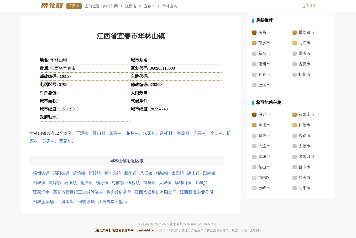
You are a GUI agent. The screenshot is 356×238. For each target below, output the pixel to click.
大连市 (264, 146)
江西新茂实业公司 (196, 192)
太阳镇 (177, 173)
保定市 (264, 114)
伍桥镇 (133, 182)
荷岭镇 (94, 173)
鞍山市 (264, 167)
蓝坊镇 (79, 173)
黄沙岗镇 (112, 173)
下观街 (82, 133)
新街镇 (130, 173)
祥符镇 (149, 182)
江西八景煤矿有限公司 (156, 192)
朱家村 (149, 133)
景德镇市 (306, 32)
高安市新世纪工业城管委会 (78, 192)
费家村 (65, 141)
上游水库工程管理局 (76, 201)
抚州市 (304, 74)
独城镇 (162, 173)
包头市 (304, 177)
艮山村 (99, 133)
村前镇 (118, 182)
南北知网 (110, 6)
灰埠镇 (55, 182)
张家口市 (306, 156)
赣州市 (264, 64)
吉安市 (304, 64)
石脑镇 (70, 182)
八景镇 (146, 173)
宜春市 (149, 6)
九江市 (304, 43)
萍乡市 (264, 43)
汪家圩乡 (41, 192)
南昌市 (264, 32)
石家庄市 (306, 114)
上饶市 (264, 85)
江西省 (74, 6)
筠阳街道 (61, 173)
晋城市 (264, 156)
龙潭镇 (86, 182)
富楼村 (166, 133)
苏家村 (48, 141)
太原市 (304, 146)
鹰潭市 (304, 53)
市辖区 (264, 177)
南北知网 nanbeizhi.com (186, 224)
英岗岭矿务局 (119, 192)
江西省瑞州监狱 (112, 201)
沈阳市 (304, 188)
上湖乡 (201, 182)
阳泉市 (264, 135)
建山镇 (193, 173)
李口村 (216, 133)
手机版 (311, 6)
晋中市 (304, 167)
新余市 (264, 53)
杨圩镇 (102, 182)
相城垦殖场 (43, 201)
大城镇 (165, 182)
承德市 (264, 125)
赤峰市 (264, 188)
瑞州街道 (41, 173)
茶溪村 (115, 133)
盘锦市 (304, 135)
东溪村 (199, 133)
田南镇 (209, 173)
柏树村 (132, 133)
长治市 (304, 125)
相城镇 (39, 182)
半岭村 (183, 133)
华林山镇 (183, 182)
